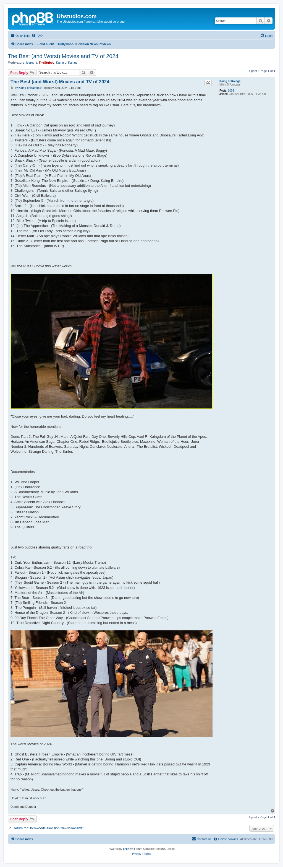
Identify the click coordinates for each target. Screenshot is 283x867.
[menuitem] (37, 35)
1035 (231, 90)
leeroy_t (31, 62)
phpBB (127, 848)
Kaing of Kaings (66, 62)
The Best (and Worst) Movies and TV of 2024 (63, 56)
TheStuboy (46, 62)
